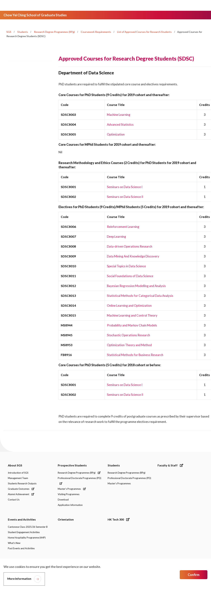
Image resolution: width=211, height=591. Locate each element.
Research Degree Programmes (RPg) (54, 31)
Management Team (18, 478)
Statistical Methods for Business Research (135, 355)
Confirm (193, 575)
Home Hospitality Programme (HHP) (27, 537)
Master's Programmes (72, 488)
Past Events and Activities (21, 548)
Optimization (116, 134)
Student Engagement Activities (24, 532)
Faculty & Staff (170, 465)
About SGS (15, 465)
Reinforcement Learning (123, 227)
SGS (8, 31)
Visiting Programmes (68, 494)
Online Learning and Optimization (129, 305)
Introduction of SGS (18, 472)
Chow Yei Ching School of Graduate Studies (35, 15)
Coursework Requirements (96, 31)
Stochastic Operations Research (128, 335)
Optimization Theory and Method (129, 345)
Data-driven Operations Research (129, 246)
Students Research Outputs (22, 483)
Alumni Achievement (21, 494)
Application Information (70, 505)
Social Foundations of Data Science (130, 276)
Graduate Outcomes (21, 488)
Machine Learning (118, 115)
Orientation (66, 519)
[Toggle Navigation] (202, 5)
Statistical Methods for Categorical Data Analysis (140, 296)
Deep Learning (116, 236)
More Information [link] (19, 578)
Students (22, 31)
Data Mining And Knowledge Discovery (133, 256)
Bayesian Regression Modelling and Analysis (136, 286)
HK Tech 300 (118, 519)
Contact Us (13, 499)
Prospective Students (72, 465)
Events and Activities (22, 519)
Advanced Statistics (120, 124)
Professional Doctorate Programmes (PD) (79, 481)
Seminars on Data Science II (125, 197)
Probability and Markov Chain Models (132, 325)
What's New (14, 543)
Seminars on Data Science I (124, 187)
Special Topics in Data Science (126, 266)
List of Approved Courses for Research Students (144, 31)
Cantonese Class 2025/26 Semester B (28, 526)
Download (63, 499)
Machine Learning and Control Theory (132, 315)
